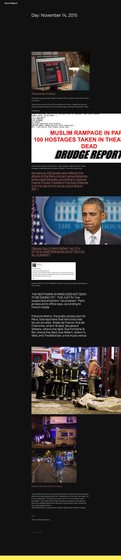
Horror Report (11, 3)
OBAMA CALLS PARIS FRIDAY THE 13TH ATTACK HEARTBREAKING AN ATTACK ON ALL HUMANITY (58, 252)
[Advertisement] (60, 31)
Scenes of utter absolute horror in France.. (46, 486)
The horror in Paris (43, 93)
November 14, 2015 (36, 532)
